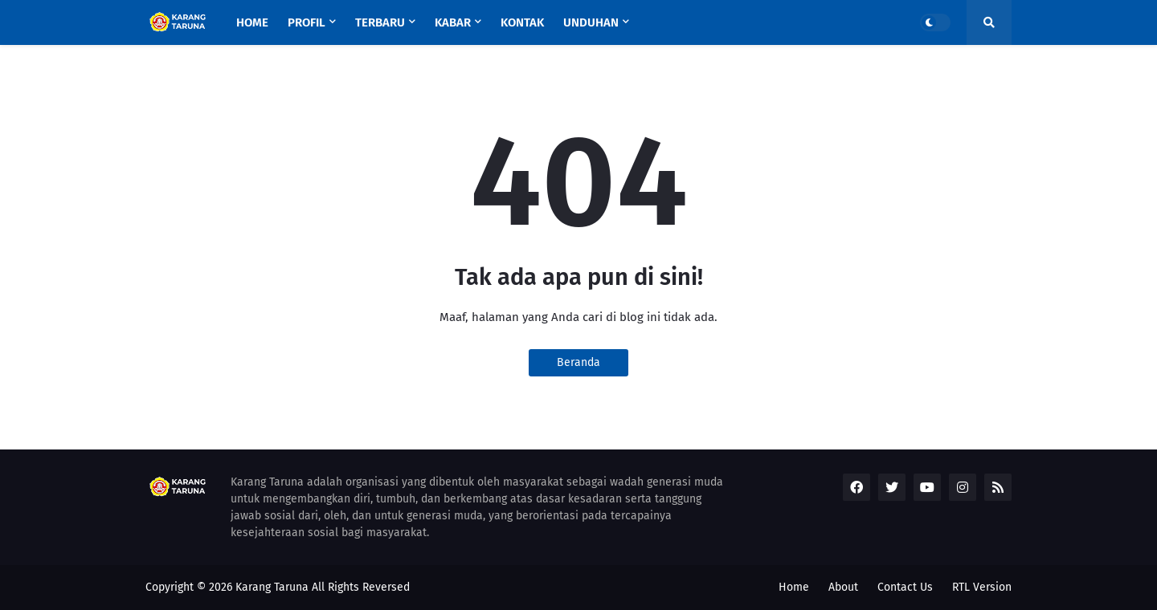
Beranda (578, 362)
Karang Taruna (272, 587)
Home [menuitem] (252, 22)
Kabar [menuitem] (453, 22)
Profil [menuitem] (306, 22)
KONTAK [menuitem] (522, 22)
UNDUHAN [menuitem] (591, 22)
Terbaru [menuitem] (380, 22)
